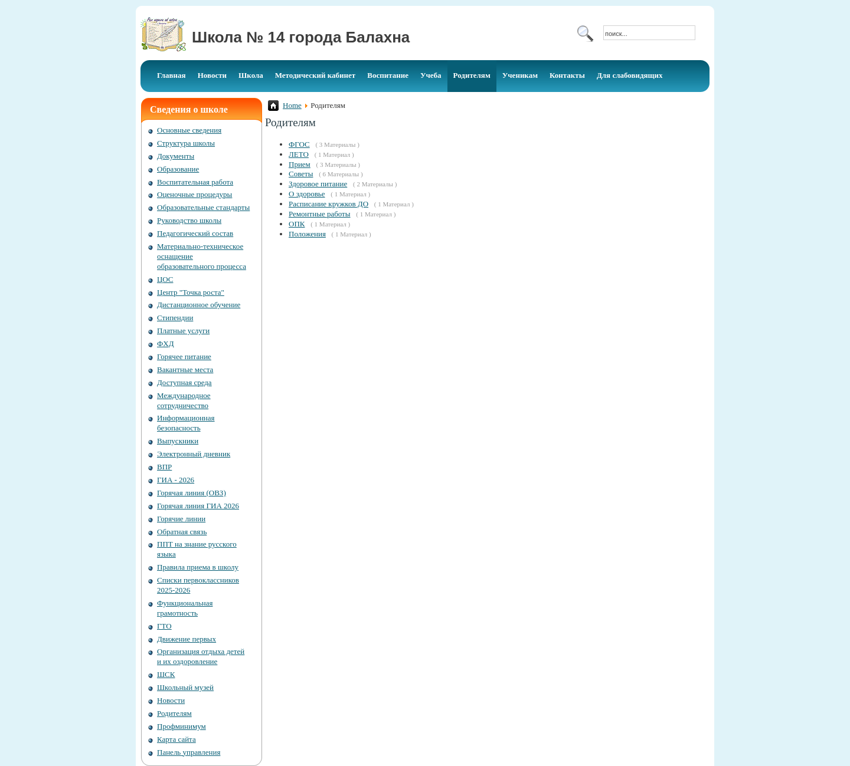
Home (292, 105)
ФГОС (299, 144)
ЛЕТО (299, 154)
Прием (299, 164)
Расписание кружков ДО (328, 203)
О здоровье (307, 193)
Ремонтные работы (320, 213)
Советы (301, 173)
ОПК (297, 223)
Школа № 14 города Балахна (301, 37)
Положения (307, 233)
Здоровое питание (318, 183)
